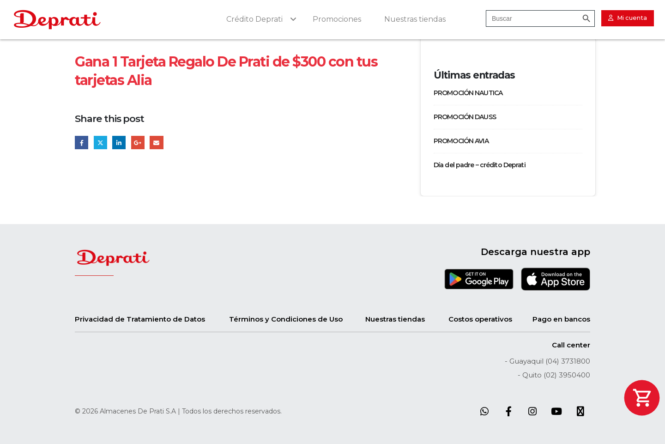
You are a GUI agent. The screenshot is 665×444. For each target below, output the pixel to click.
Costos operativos (480, 319)
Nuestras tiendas (395, 319)
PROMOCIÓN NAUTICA (468, 93)
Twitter (100, 142)
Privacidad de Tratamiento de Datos (140, 319)
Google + (138, 142)
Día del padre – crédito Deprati (480, 165)
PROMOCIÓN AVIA (461, 141)
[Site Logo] (57, 19)
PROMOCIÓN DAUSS (465, 117)
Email (156, 142)
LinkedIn (119, 142)
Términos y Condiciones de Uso (286, 319)
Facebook (81, 142)
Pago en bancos (561, 319)
